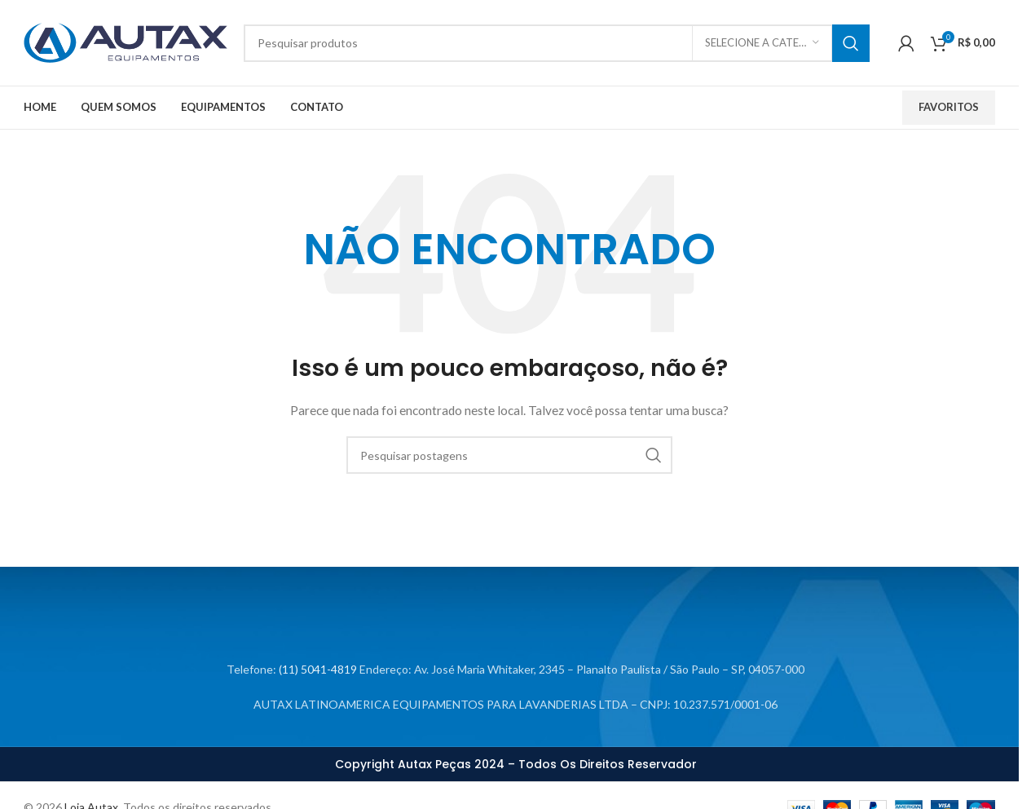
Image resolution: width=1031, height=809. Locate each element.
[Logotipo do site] (125, 41)
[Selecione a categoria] (762, 43)
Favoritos (949, 106)
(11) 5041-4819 (318, 669)
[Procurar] (557, 43)
